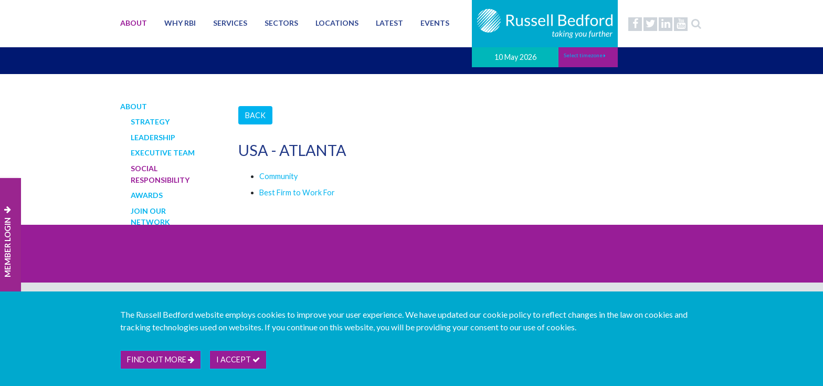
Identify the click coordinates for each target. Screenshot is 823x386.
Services (230, 22)
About (133, 22)
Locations (336, 22)
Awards (147, 195)
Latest (389, 22)
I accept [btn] (238, 359)
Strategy (150, 121)
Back (255, 115)
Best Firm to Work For (297, 192)
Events (434, 22)
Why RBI (180, 22)
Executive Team (163, 152)
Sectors (281, 22)
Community (278, 176)
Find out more (160, 359)
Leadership (153, 137)
